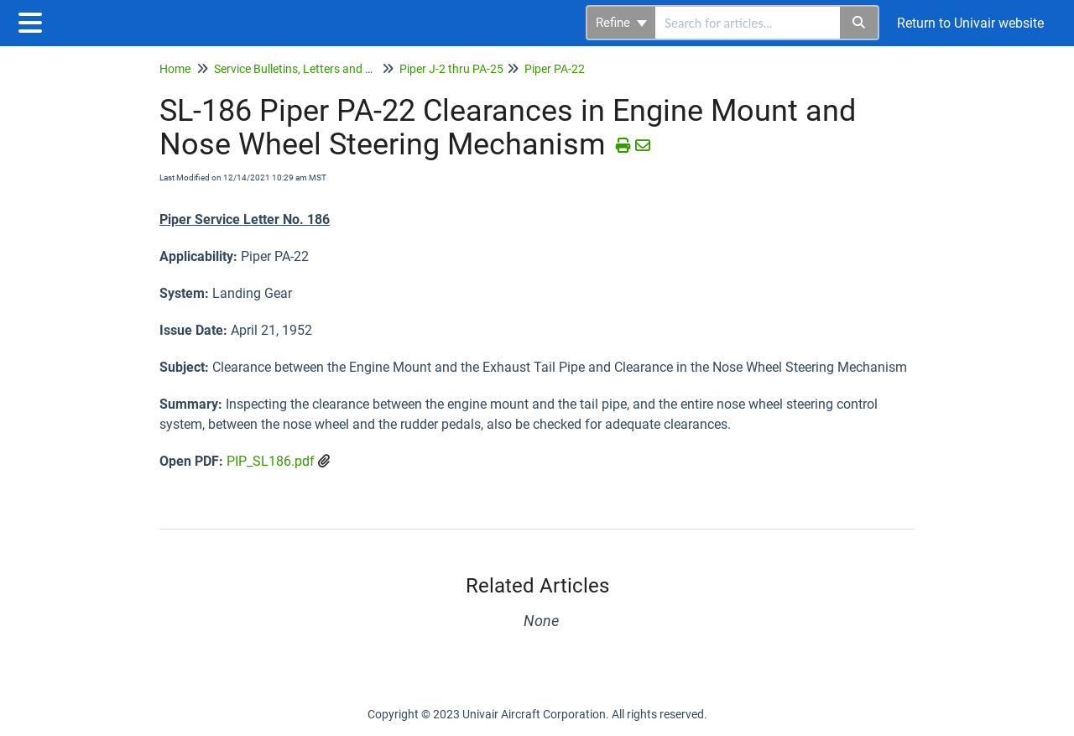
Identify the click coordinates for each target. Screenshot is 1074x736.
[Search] (859, 22)
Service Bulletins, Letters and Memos (309, 69)
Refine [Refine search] (621, 22)
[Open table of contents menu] (34, 20)
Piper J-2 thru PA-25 (451, 69)
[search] (747, 22)
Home (174, 69)
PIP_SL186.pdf (271, 461)
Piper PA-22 (554, 69)
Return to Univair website (970, 23)
